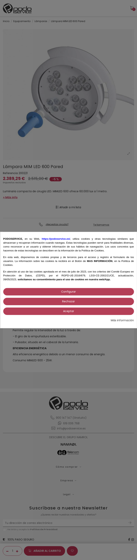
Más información (122, 320)
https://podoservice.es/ (56, 238)
